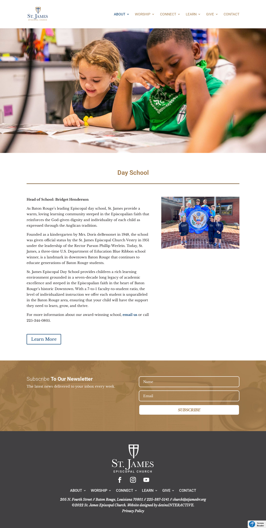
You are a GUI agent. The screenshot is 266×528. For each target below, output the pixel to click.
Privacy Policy (133, 511)
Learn (191, 14)
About (119, 14)
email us (130, 315)
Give (210, 14)
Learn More (44, 339)
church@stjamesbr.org (189, 499)
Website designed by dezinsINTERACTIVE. (160, 505)
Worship (142, 14)
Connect (168, 14)
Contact (231, 14)
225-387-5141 (158, 499)
